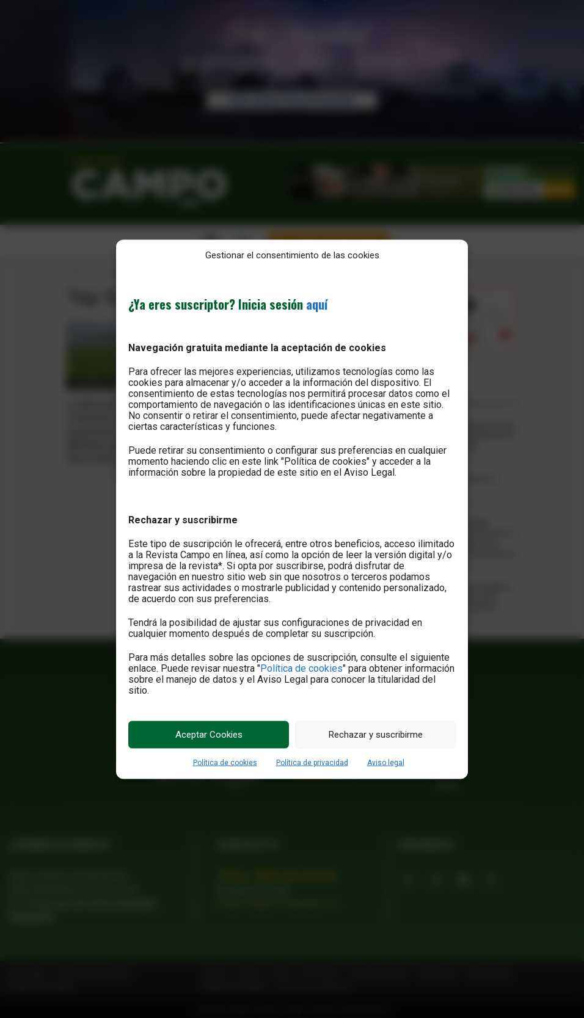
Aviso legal (385, 762)
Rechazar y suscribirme (376, 734)
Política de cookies (301, 668)
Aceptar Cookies (209, 734)
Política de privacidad (312, 762)
